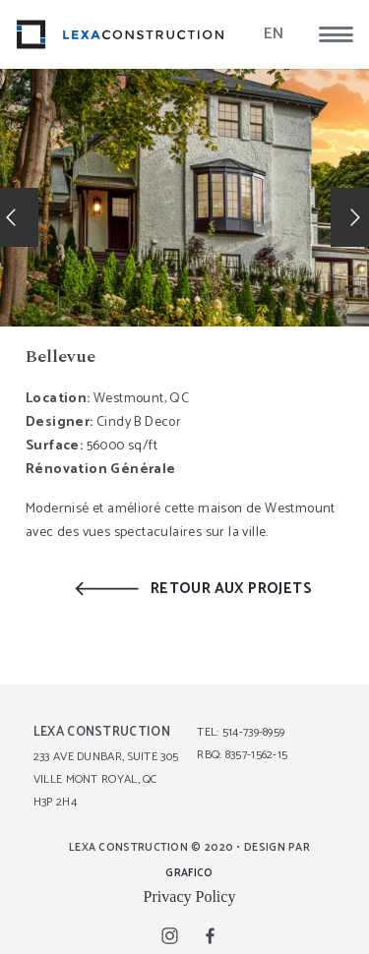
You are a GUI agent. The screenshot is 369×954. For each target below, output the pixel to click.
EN (274, 34)
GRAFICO (189, 873)
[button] (336, 34)
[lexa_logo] (120, 34)
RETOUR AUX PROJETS (231, 588)
